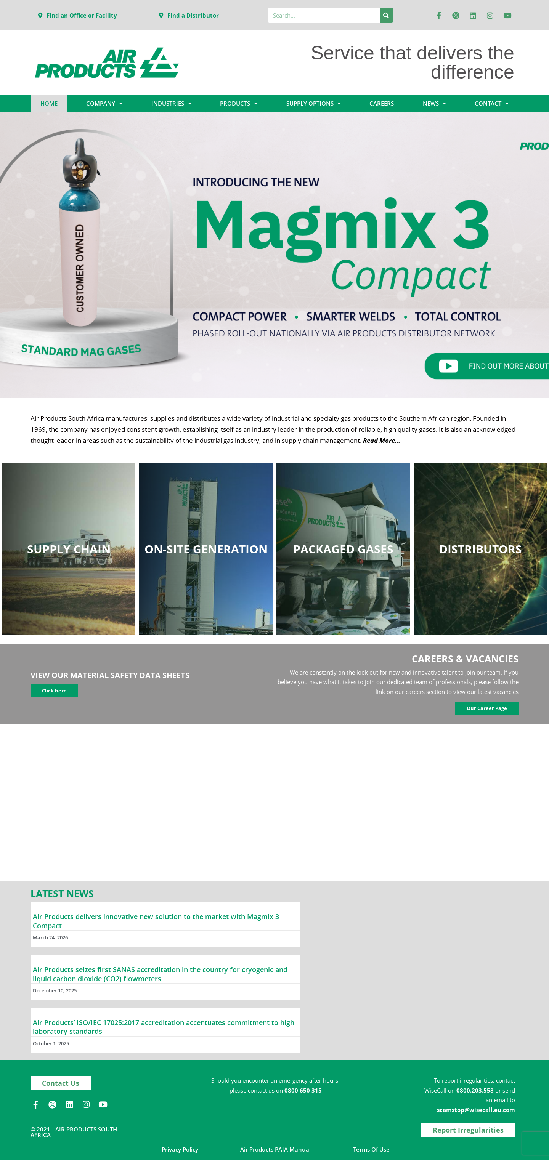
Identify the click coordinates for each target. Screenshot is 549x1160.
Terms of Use (371, 1149)
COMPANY (104, 103)
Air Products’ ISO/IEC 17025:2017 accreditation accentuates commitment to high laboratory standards (163, 1027)
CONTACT (492, 103)
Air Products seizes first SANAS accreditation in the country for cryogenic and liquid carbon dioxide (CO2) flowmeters (160, 974)
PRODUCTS (238, 103)
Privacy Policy (180, 1149)
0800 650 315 (303, 1090)
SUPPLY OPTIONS (313, 103)
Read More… (381, 440)
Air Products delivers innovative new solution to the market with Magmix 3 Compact (156, 921)
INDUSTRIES (171, 103)
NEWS (434, 103)
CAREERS (381, 103)
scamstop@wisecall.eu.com (476, 1110)
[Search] (386, 15)
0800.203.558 (475, 1090)
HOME (49, 103)
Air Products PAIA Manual (275, 1149)
